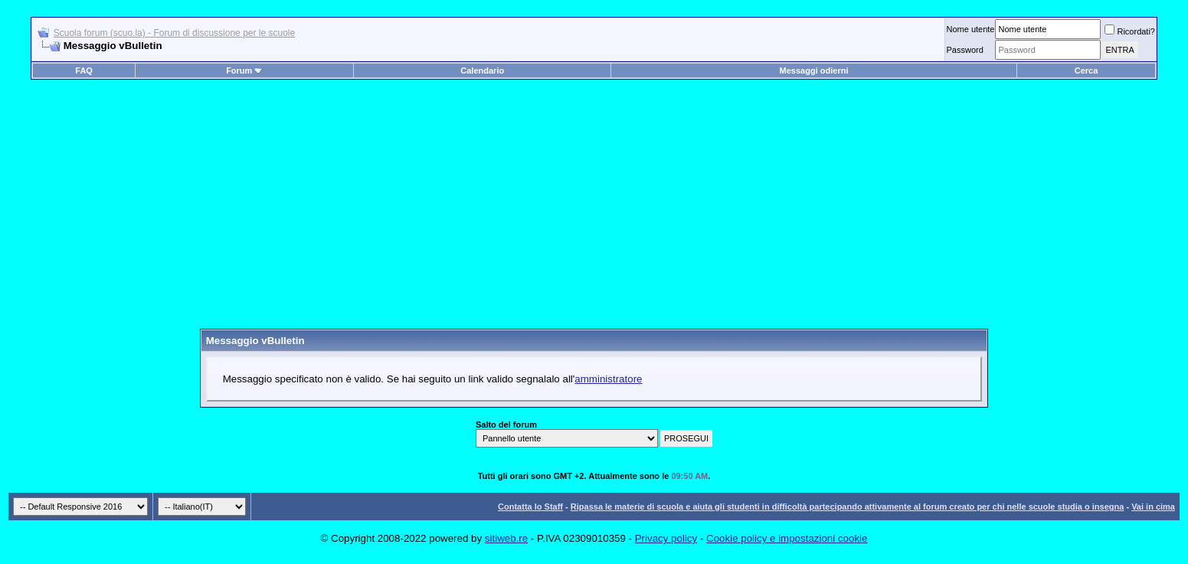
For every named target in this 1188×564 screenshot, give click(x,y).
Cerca (1086, 70)
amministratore (608, 379)
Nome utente (970, 29)
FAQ (84, 70)
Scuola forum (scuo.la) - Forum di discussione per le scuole (174, 33)
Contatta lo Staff (530, 506)
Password (964, 49)
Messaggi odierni (814, 70)
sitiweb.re (506, 538)
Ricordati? (1130, 31)
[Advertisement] (594, 210)
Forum (244, 70)
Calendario (482, 70)
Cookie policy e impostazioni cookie (786, 538)
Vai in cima (1153, 506)
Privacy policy (666, 538)
